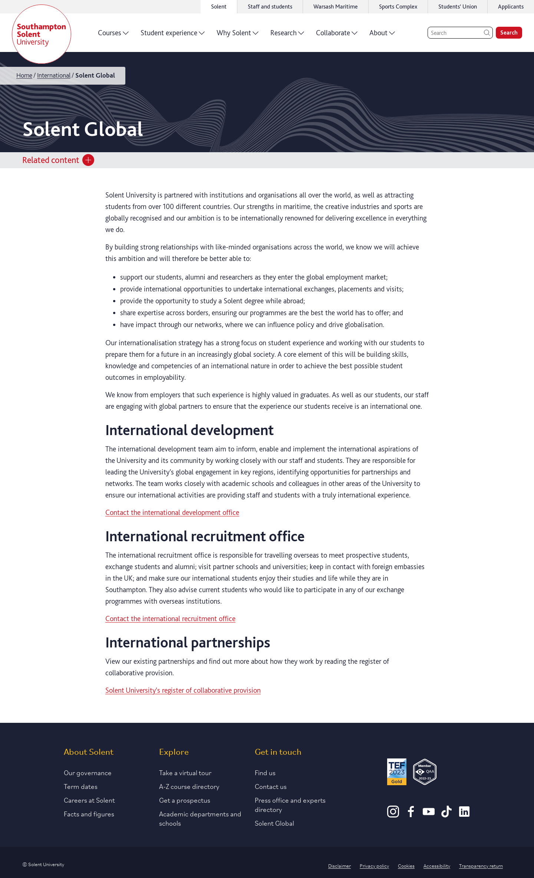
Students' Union (457, 6)
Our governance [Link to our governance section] (88, 772)
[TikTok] (446, 814)
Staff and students (270, 6)
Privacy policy (374, 865)
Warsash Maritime (335, 6)
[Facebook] (411, 814)
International (53, 75)
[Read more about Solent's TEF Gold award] (396, 773)
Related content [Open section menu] (58, 160)
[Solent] (41, 34)
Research (287, 35)
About (382, 35)
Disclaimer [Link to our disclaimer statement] (339, 865)
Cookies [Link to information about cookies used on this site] (406, 865)
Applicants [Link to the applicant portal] (511, 6)
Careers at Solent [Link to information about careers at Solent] (89, 799)
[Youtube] (429, 814)
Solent (219, 6)
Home (24, 75)
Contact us (271, 786)
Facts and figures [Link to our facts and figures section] (89, 813)
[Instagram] (393, 814)
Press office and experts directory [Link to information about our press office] (290, 804)
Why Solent (237, 35)
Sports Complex (398, 6)
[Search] (460, 33)
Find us (265, 772)
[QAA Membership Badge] (424, 773)
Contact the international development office (172, 512)
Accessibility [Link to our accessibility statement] (436, 865)
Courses (113, 35)
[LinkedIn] (464, 814)
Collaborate (336, 35)
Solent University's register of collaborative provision (183, 690)
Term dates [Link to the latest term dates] (81, 786)
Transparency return (481, 865)
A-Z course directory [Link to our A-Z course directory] (189, 786)
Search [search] (509, 32)
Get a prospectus (184, 799)
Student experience (173, 35)
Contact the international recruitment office (170, 618)
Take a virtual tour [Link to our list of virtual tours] (185, 772)
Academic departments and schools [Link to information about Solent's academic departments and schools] (200, 818)
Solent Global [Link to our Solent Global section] (274, 823)
